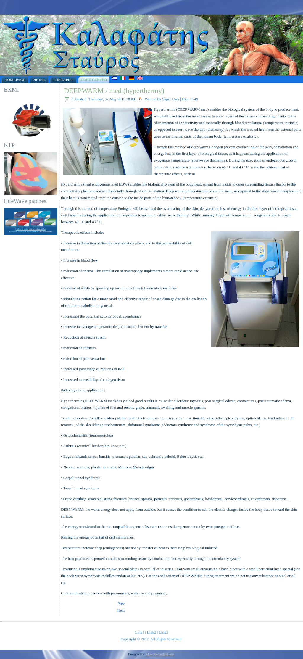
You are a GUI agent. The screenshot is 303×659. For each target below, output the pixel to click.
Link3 (163, 632)
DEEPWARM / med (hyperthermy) (114, 90)
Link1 (139, 632)
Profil (39, 80)
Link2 (151, 632)
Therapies (63, 80)
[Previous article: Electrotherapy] (121, 603)
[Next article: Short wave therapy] (121, 610)
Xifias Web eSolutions (159, 654)
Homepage (14, 80)
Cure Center (94, 80)
